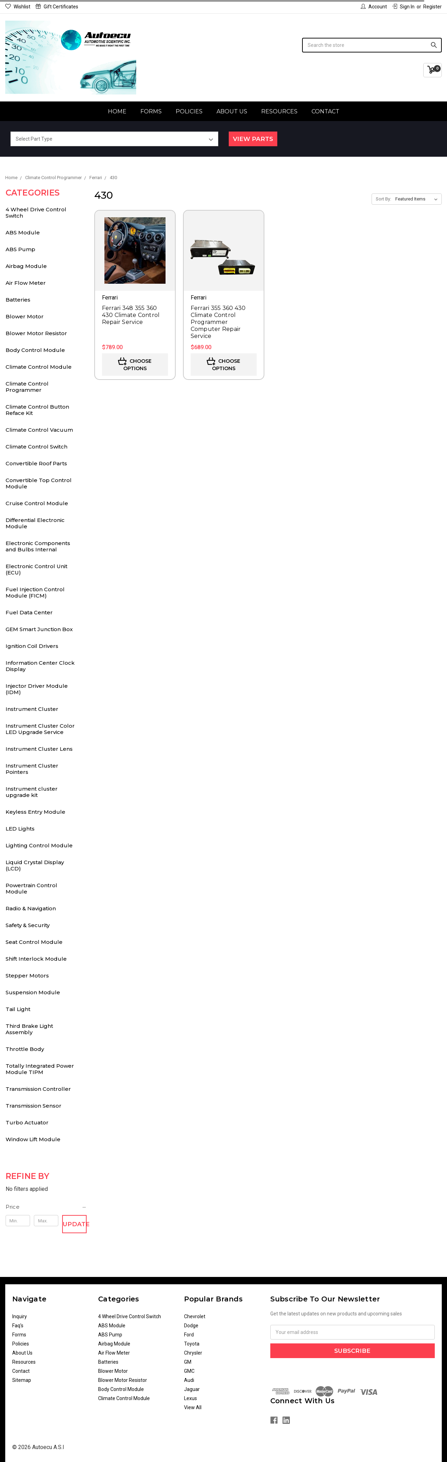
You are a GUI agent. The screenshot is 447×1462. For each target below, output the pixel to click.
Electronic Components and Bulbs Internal (38, 546)
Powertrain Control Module (31, 888)
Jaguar (192, 1389)
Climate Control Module (39, 366)
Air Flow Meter (26, 283)
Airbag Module (26, 266)
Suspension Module (33, 992)
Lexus (190, 1398)
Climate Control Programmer (27, 386)
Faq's (17, 1325)
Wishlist (17, 6)
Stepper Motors (27, 975)
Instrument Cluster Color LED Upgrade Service (40, 728)
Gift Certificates (57, 6)
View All (192, 1407)
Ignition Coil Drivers (32, 646)
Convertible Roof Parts (36, 463)
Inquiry (19, 1316)
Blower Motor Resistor (36, 333)
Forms (151, 111)
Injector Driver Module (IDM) (37, 689)
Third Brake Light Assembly (29, 1029)
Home (117, 111)
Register (432, 6)
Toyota (191, 1344)
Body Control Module (35, 350)
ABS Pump (20, 249)
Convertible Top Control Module (39, 483)
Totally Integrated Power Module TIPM (40, 1068)
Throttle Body (25, 1049)
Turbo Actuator (27, 1122)
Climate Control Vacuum (39, 429)
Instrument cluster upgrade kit (32, 791)
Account (374, 6)
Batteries (18, 299)
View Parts (253, 138)
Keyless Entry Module (35, 811)
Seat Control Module (34, 942)
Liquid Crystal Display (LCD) (35, 865)
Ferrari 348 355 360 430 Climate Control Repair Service (131, 315)
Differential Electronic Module (35, 523)
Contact (325, 111)
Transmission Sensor (33, 1105)
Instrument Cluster (32, 709)
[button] (46, 1207)
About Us (232, 111)
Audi (189, 1380)
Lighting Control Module (39, 845)
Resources (279, 111)
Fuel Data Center (29, 612)
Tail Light (18, 1009)
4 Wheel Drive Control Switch (36, 212)
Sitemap (21, 1380)
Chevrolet (194, 1316)
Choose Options (135, 365)
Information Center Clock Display (40, 665)
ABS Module (23, 232)
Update (75, 1224)
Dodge (191, 1325)
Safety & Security (28, 925)
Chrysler (193, 1353)
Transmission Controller (38, 1089)
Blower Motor (25, 316)
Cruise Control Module (37, 503)
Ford (189, 1334)
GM (187, 1362)
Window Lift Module (33, 1139)
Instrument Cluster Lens (39, 749)
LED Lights (20, 828)
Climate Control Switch (36, 446)
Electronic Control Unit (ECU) (36, 569)
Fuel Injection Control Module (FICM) (35, 592)
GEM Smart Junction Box (39, 629)
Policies (189, 111)
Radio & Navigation (31, 908)
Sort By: (383, 199)
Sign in (403, 6)
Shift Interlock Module (36, 958)
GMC (189, 1371)
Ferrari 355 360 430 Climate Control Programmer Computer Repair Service (218, 322)
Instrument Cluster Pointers (32, 768)
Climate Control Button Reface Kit (37, 409)
